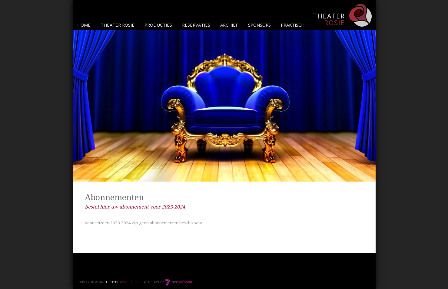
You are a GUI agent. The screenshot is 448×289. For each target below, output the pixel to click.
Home (84, 25)
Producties (158, 25)
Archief (229, 25)
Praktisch (292, 25)
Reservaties (196, 25)
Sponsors (259, 25)
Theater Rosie (117, 25)
